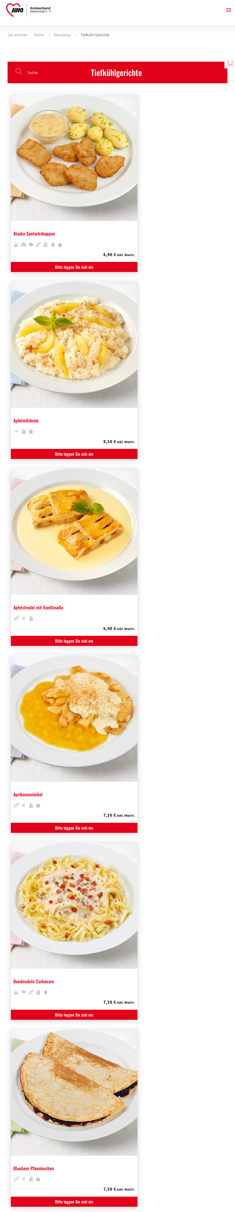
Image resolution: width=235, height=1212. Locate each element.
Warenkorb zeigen (229, 63)
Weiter (137, 1115)
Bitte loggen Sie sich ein (44, 206)
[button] (228, 10)
